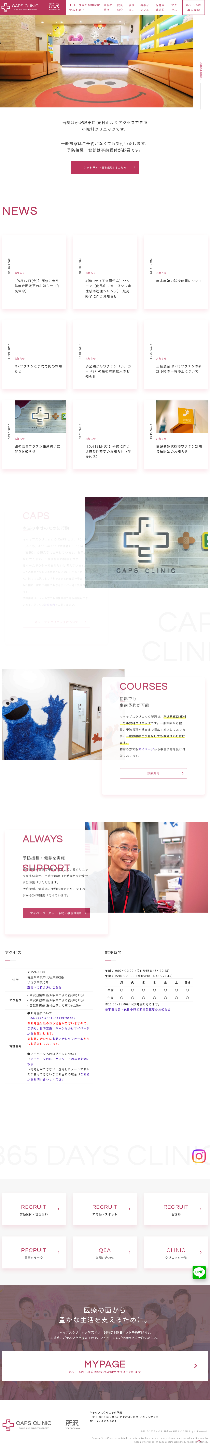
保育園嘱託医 (160, 7)
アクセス (174, 7)
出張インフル (144, 7)
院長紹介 (120, 7)
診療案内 (132, 7)
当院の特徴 (108, 7)
